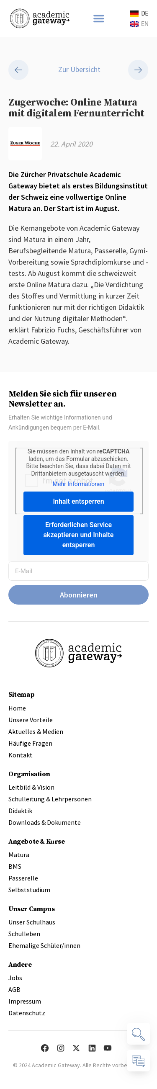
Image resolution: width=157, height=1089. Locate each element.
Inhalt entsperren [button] (78, 503)
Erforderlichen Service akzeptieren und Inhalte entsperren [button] (79, 537)
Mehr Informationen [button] (78, 486)
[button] (99, 18)
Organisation (29, 775)
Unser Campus (31, 910)
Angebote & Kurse (36, 843)
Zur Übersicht (78, 72)
